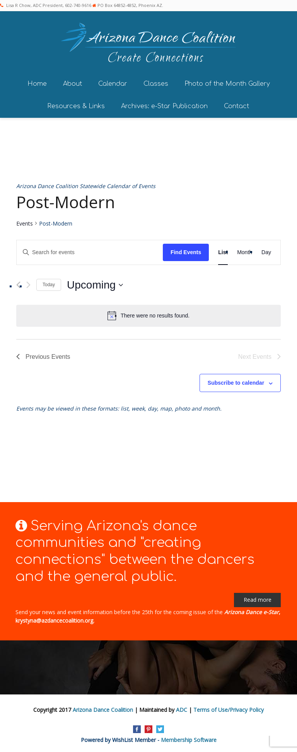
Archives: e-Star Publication (164, 106)
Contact (236, 106)
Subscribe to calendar (236, 383)
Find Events (186, 252)
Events (24, 223)
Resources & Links (76, 106)
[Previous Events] (18, 285)
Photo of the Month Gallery (227, 83)
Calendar (112, 83)
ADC (181, 709)
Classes (155, 83)
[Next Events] (28, 285)
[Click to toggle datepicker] (95, 285)
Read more (257, 599)
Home (37, 83)
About (72, 83)
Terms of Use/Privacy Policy (228, 709)
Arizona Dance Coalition (103, 709)
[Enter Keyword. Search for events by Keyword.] (90, 252)
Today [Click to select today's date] (49, 284)
